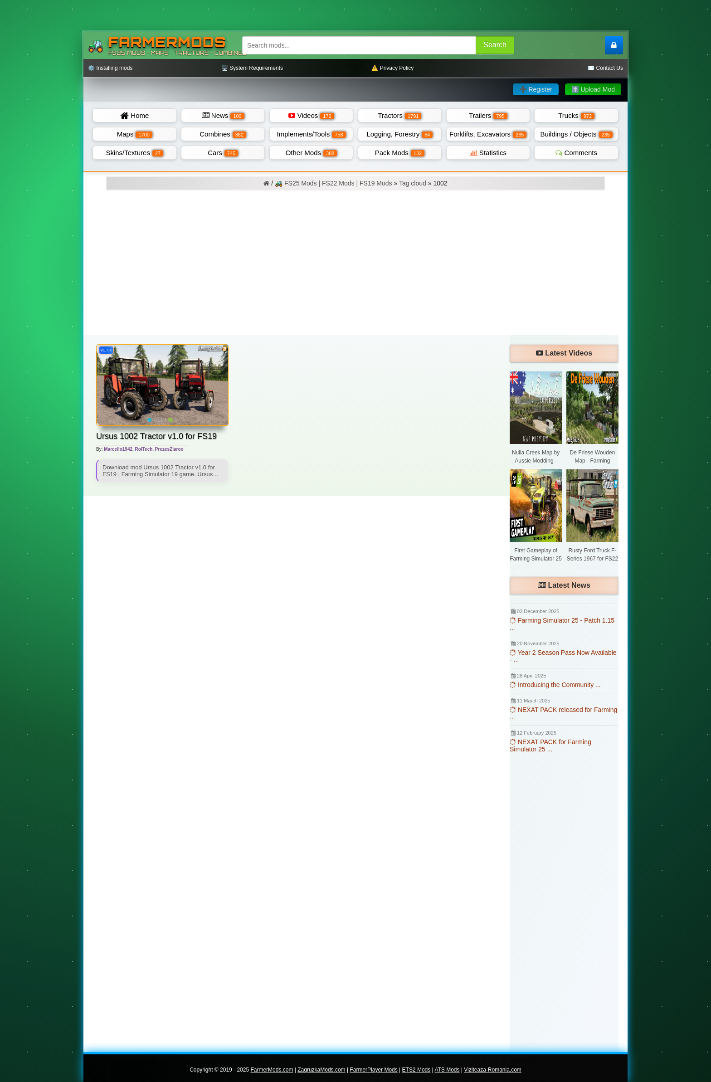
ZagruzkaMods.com (321, 1070)
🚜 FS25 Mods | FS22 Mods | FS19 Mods (333, 183)
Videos (311, 115)
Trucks (576, 115)
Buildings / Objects (576, 134)
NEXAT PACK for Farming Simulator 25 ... (550, 745)
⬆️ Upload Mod (593, 89)
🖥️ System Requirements (252, 68)
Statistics (488, 152)
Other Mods (311, 152)
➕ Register (535, 89)
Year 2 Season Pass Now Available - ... (563, 656)
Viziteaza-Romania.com (492, 1070)
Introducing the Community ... (555, 684)
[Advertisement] (355, 267)
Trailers (488, 115)
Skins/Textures (134, 152)
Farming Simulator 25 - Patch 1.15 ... (562, 624)
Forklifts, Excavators (487, 134)
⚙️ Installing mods (110, 68)
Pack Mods (400, 152)
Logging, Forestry (399, 134)
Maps (134, 134)
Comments (576, 152)
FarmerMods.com (271, 1070)
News (223, 115)
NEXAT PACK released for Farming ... (563, 713)
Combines (223, 134)
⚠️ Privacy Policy (392, 68)
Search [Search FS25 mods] (494, 45)
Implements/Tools (311, 134)
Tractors (399, 115)
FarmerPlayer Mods (373, 1070)
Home (134, 115)
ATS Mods (446, 1070)
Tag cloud (412, 183)
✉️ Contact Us (605, 68)
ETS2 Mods (416, 1070)
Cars (223, 152)
